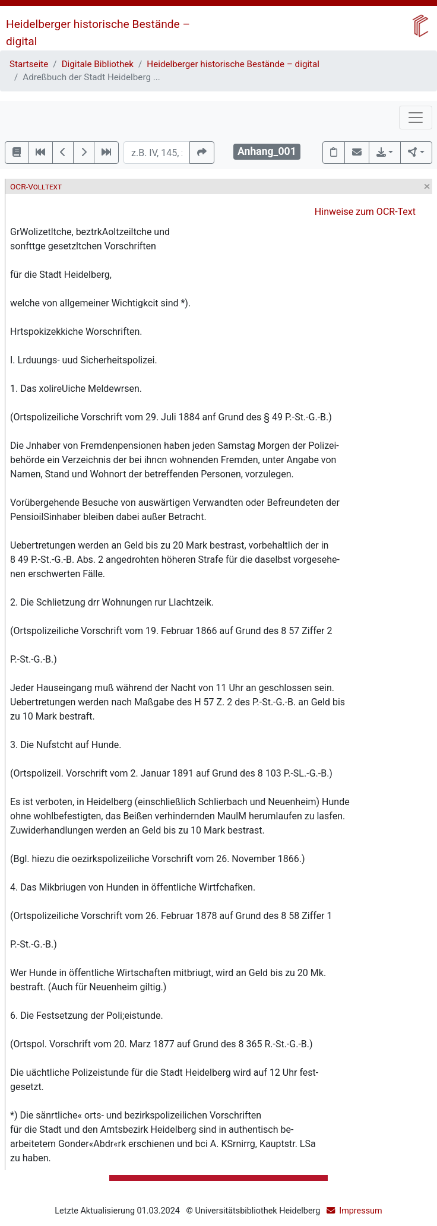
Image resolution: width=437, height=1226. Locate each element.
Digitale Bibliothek (98, 64)
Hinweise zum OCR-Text (365, 211)
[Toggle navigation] (415, 117)
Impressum (360, 1211)
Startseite (29, 64)
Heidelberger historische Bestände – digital (233, 64)
